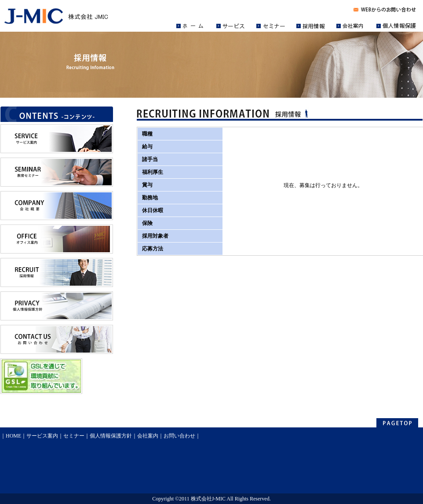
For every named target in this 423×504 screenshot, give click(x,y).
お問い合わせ (179, 436)
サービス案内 (42, 436)
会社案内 (147, 436)
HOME (13, 436)
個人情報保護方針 (111, 436)
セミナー (73, 436)
